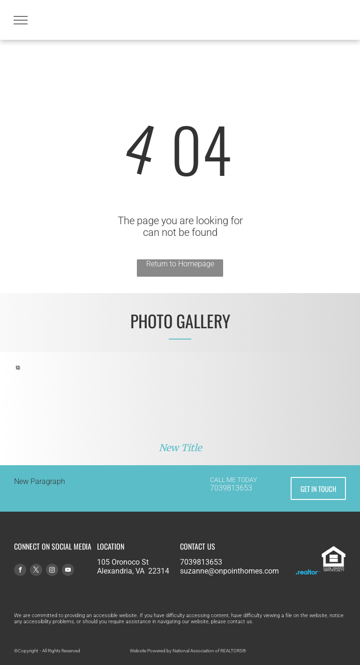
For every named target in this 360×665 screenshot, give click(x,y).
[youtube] (68, 571)
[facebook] (20, 571)
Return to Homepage (180, 263)
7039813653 (231, 488)
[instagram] (52, 571)
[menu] (20, 20)
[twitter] (36, 571)
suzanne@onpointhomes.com (229, 571)
